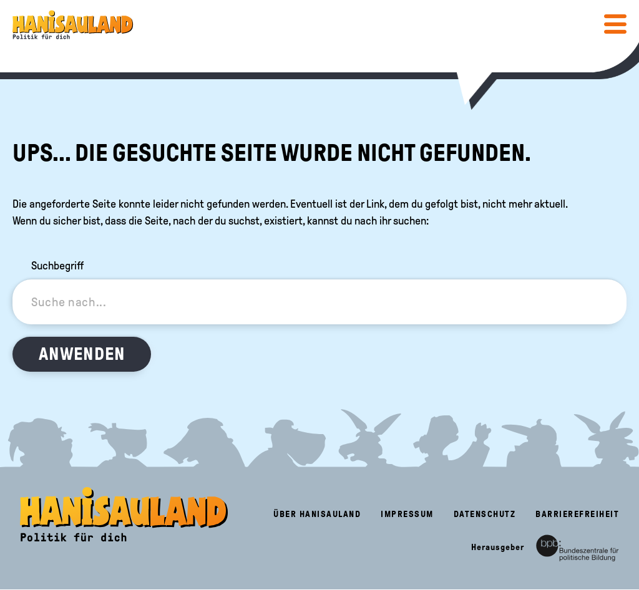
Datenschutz (485, 514)
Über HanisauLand (317, 514)
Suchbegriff (57, 265)
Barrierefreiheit (577, 514)
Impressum (407, 514)
